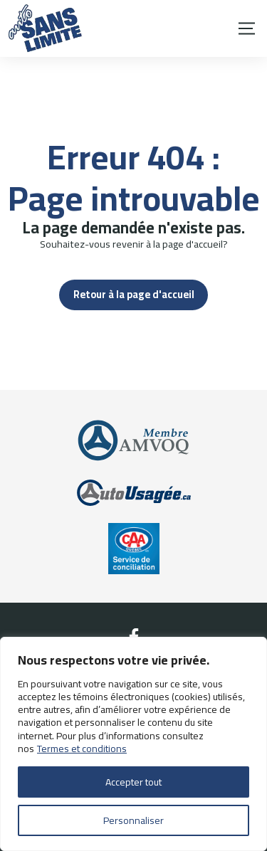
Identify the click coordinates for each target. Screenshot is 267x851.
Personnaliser (133, 820)
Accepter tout (133, 782)
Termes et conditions (82, 748)
